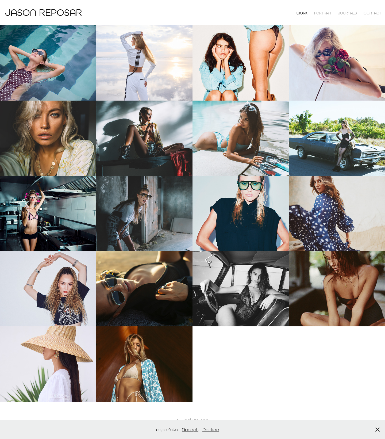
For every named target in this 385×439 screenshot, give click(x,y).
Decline (210, 429)
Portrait (323, 13)
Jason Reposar (43, 12)
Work (302, 13)
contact (372, 13)
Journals (347, 13)
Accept (190, 429)
